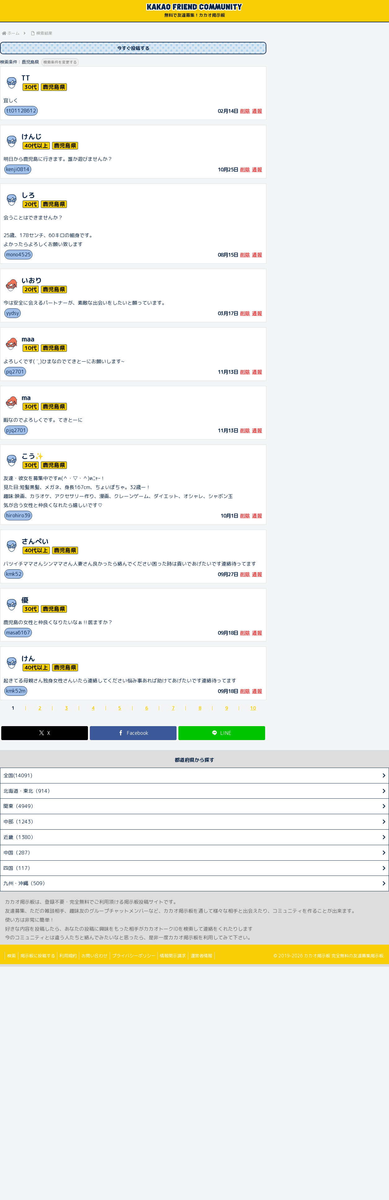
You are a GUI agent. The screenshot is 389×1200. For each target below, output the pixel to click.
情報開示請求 (184, 956)
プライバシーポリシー (142, 956)
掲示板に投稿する (40, 956)
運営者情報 (214, 956)
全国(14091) (17, 776)
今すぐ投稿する (133, 48)
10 (253, 709)
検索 (12, 956)
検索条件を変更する (61, 63)
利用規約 (73, 956)
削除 (245, 111)
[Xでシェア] (44, 734)
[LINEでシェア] (221, 734)
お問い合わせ (101, 956)
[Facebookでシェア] (133, 734)
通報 (257, 111)
